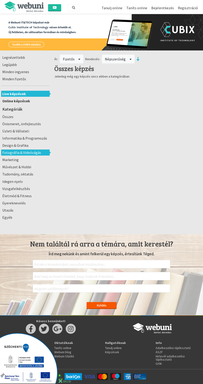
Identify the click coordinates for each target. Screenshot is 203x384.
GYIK (159, 364)
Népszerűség (118, 59)
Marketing (10, 159)
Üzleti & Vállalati (15, 131)
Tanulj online (112, 8)
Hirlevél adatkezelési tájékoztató (170, 358)
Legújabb (9, 64)
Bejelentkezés (162, 8)
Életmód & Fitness (17, 196)
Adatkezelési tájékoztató (173, 348)
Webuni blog (62, 352)
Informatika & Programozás (24, 138)
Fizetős (72, 59)
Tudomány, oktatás (17, 174)
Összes (7, 116)
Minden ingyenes (15, 71)
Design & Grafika (15, 145)
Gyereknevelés (14, 203)
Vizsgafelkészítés (16, 188)
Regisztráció (188, 8)
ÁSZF (159, 352)
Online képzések (16, 101)
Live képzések (14, 93)
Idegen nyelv (12, 181)
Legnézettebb (13, 57)
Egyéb (7, 217)
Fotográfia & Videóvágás (21, 152)
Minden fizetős (14, 79)
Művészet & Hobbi (16, 167)
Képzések (112, 352)
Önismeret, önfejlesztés (21, 124)
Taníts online (136, 8)
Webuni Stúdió (64, 356)
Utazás (7, 210)
